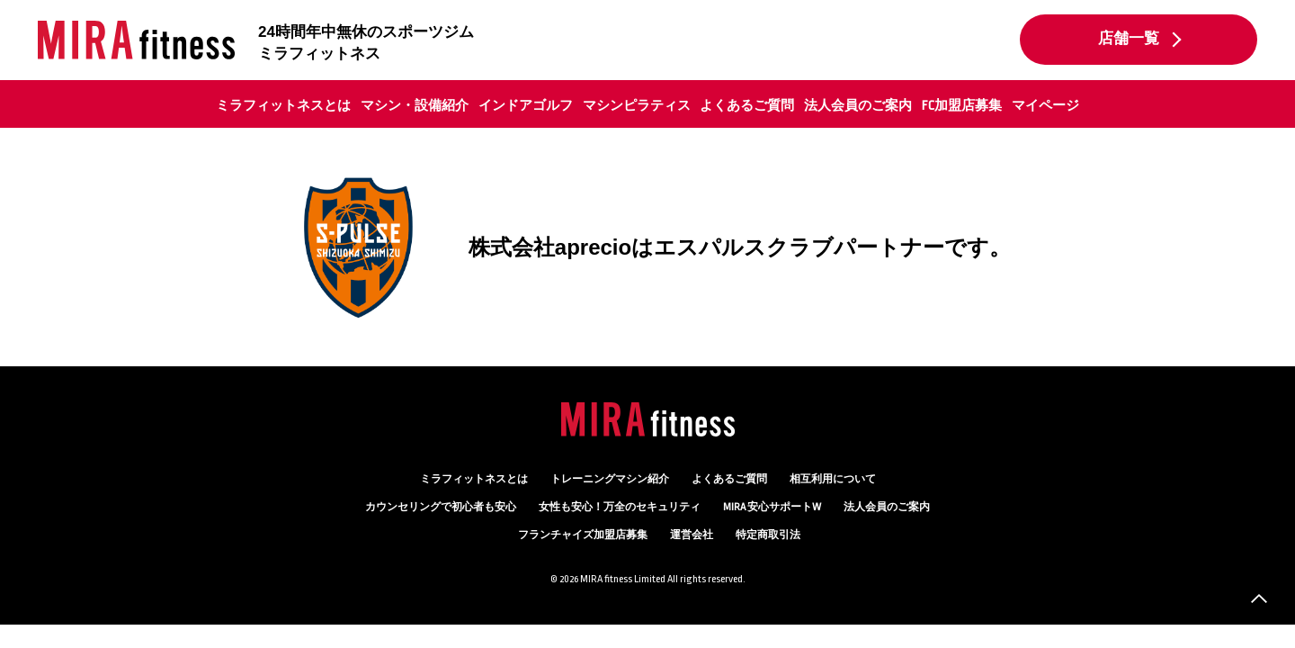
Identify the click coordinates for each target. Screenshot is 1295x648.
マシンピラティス (637, 105)
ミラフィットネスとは (283, 105)
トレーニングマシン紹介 (609, 479)
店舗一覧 (1128, 39)
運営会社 (691, 535)
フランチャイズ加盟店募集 (583, 535)
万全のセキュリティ (620, 507)
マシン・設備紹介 (415, 105)
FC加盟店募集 (962, 105)
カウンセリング (440, 507)
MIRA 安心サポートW (772, 507)
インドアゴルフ (525, 105)
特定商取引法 (768, 535)
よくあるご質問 (747, 105)
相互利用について (833, 479)
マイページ (1045, 105)
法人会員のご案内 (858, 105)
